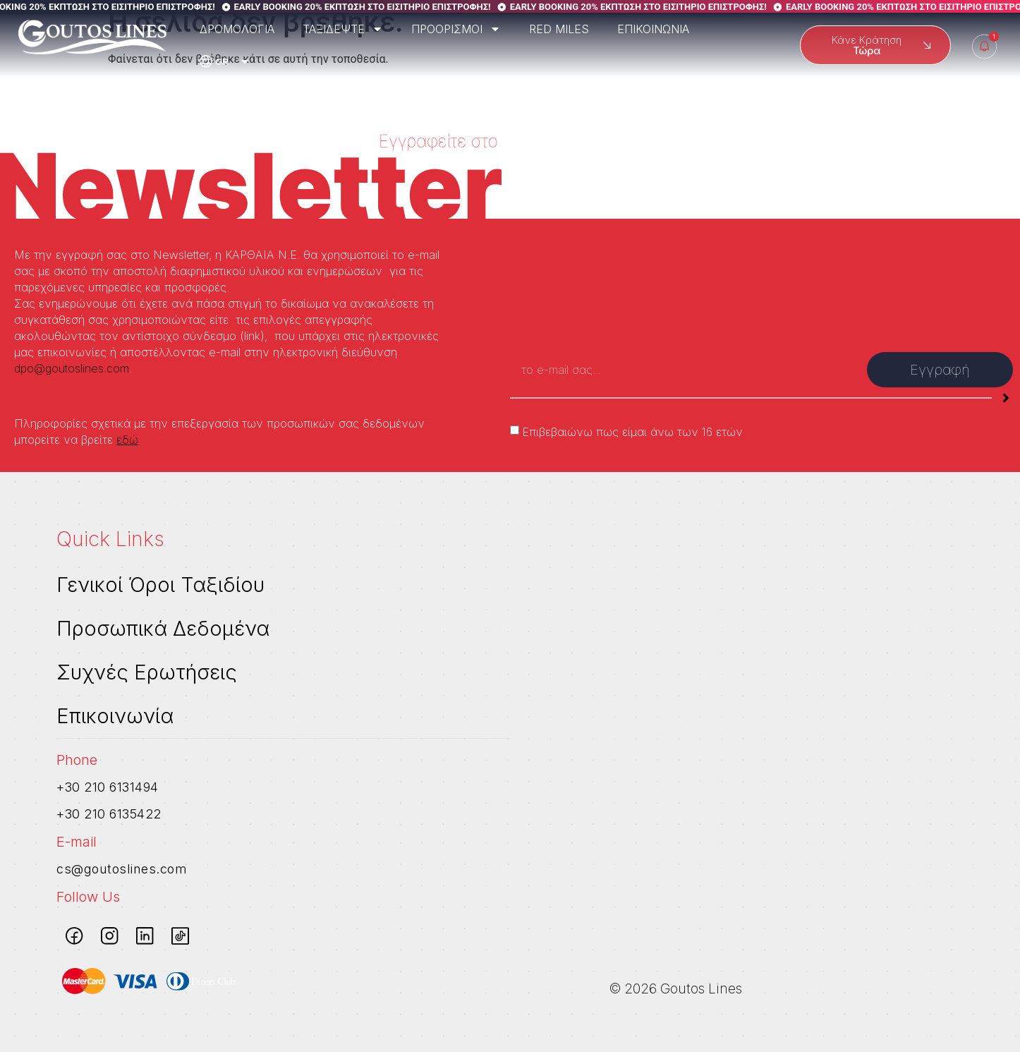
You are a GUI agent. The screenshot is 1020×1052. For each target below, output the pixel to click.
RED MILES (559, 29)
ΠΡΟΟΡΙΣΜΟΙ (456, 29)
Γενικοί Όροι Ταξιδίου (160, 584)
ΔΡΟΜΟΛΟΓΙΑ (237, 29)
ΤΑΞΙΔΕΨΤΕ (343, 29)
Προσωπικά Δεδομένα (162, 628)
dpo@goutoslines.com (71, 368)
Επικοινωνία (115, 715)
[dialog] (993, 1024)
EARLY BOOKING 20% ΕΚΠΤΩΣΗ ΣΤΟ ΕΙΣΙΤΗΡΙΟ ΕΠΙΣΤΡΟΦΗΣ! (378, 6)
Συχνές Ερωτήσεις (146, 672)
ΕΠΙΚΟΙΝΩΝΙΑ (653, 29)
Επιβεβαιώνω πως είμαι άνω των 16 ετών (632, 432)
